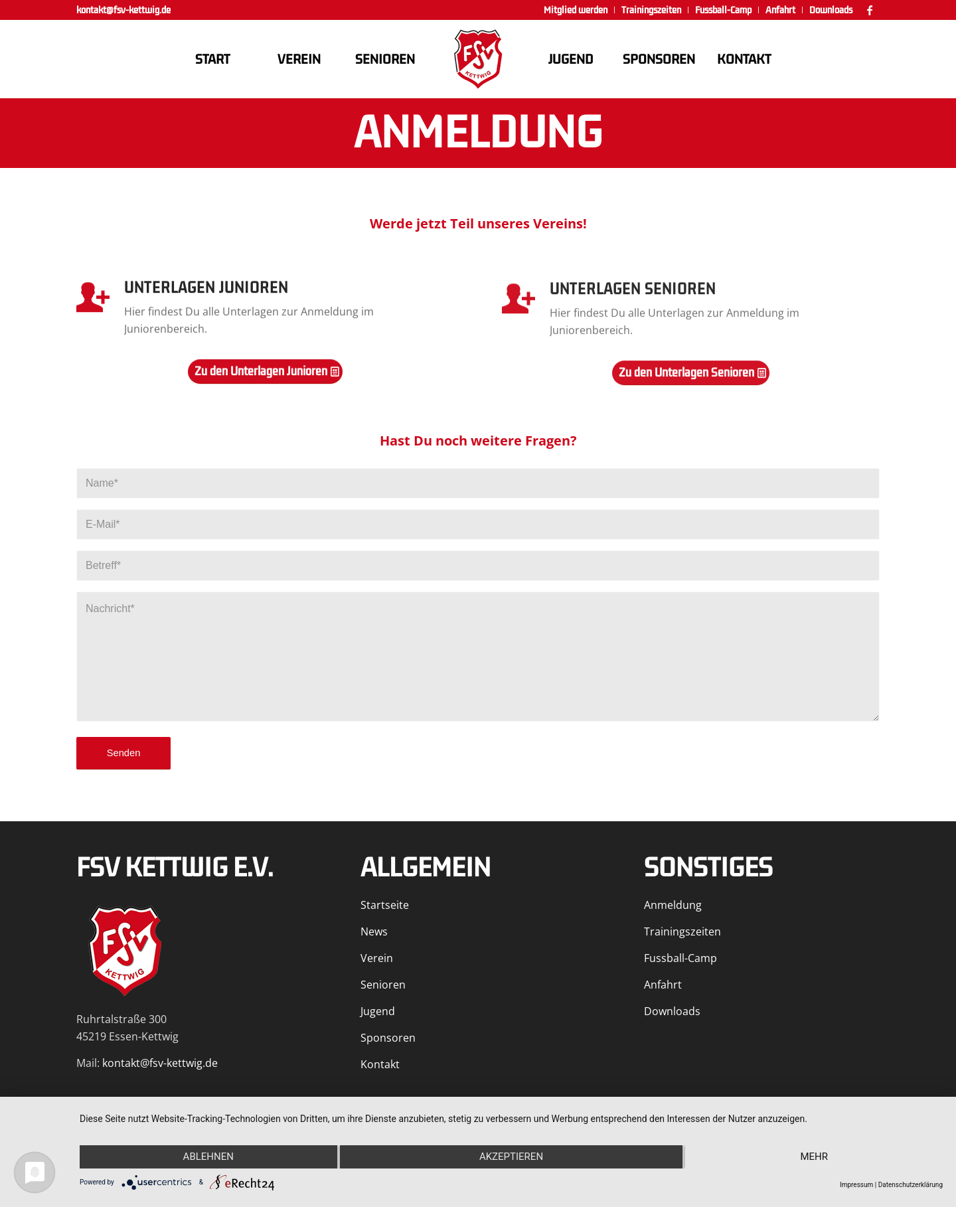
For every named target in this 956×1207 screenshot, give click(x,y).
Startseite (384, 905)
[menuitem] (576, 10)
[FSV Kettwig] (478, 59)
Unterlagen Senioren (633, 297)
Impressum (856, 1184)
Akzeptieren (511, 1157)
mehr (814, 1157)
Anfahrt (663, 984)
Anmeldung (673, 905)
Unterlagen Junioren (206, 293)
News (374, 931)
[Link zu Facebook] (870, 10)
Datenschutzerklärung (910, 1184)
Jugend (377, 1011)
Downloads (672, 1011)
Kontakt (380, 1064)
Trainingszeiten (682, 931)
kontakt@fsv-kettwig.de (123, 10)
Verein (376, 958)
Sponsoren (388, 1037)
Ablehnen (208, 1157)
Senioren (383, 984)
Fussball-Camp (680, 958)
